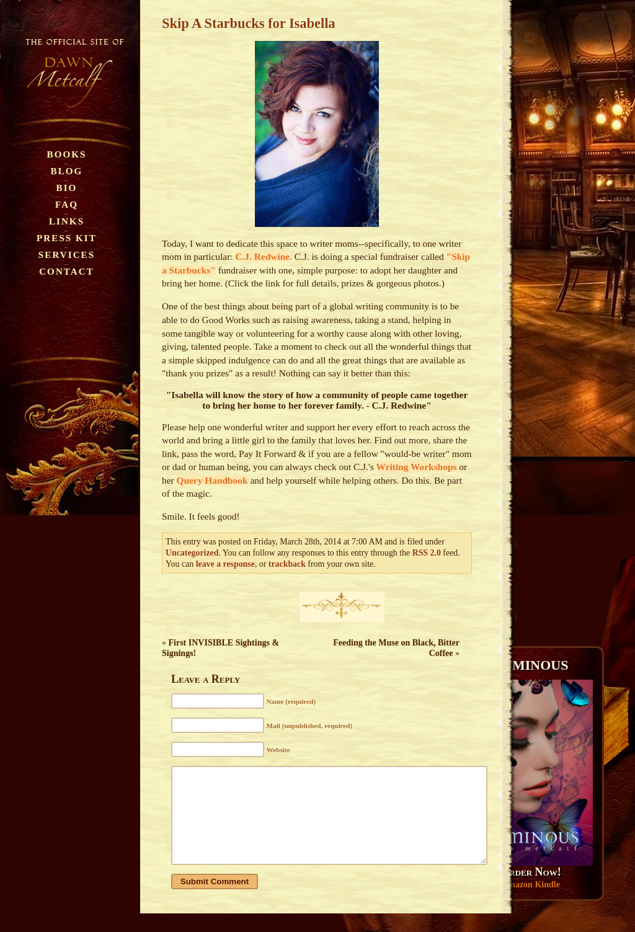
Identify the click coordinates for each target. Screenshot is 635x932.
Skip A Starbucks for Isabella (248, 23)
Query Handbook (212, 480)
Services (66, 254)
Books (67, 154)
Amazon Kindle (531, 884)
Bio (67, 187)
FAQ (66, 204)
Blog (67, 171)
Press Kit (67, 238)
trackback (287, 564)
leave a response (225, 564)
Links (66, 221)
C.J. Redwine (262, 256)
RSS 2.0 (426, 552)
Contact (66, 271)
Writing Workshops (416, 466)
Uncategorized (192, 552)
